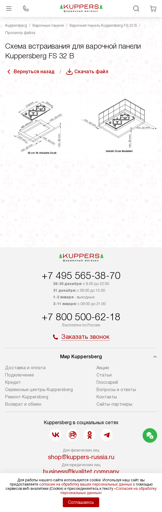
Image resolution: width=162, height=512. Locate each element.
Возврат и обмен (23, 404)
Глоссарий (107, 382)
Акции (102, 367)
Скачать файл (91, 71)
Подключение (19, 375)
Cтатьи (104, 375)
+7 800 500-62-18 (81, 317)
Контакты (106, 396)
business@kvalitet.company (81, 471)
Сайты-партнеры (114, 404)
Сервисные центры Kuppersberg (39, 389)
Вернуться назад (34, 71)
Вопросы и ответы (116, 389)
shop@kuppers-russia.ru (81, 457)
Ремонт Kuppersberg (26, 396)
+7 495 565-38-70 (81, 275)
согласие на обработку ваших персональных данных (85, 484)
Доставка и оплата (25, 367)
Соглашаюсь (81, 502)
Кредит (13, 382)
